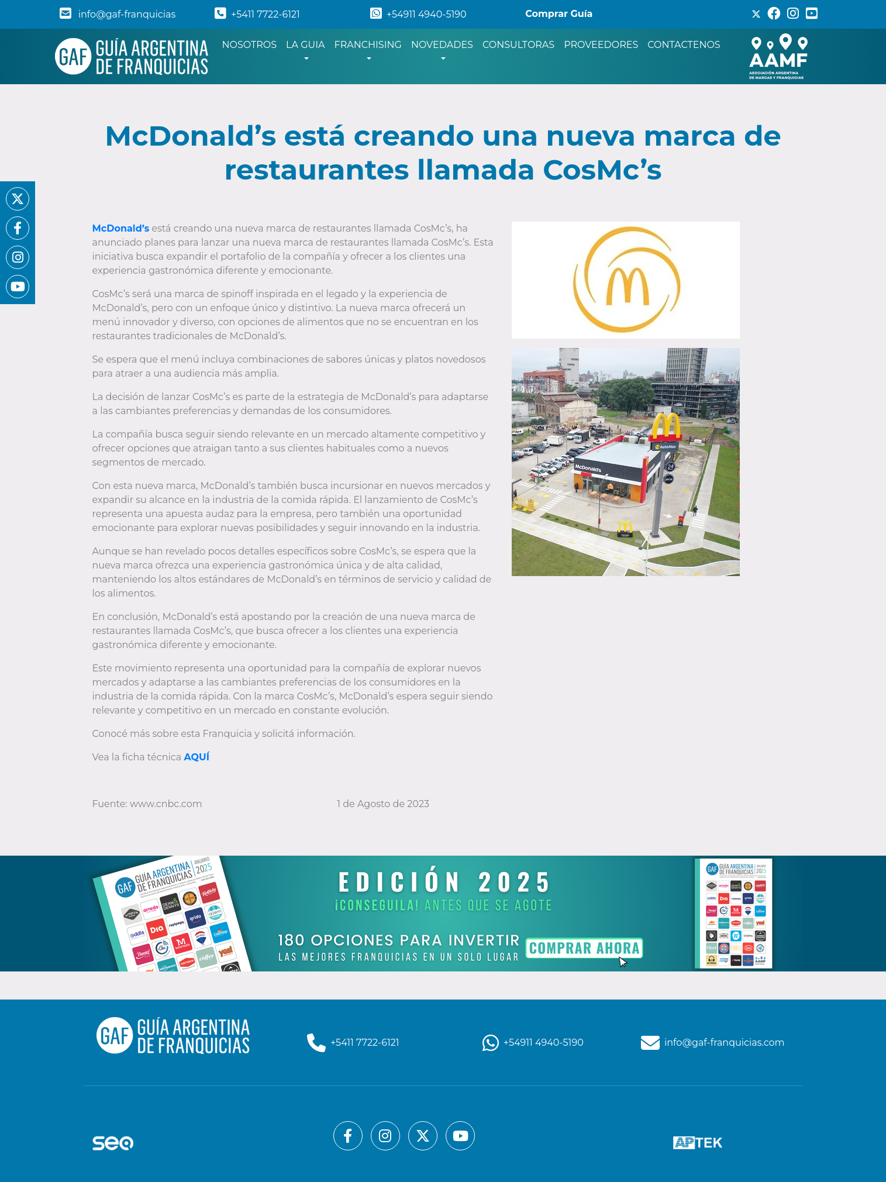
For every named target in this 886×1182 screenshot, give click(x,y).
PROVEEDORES (601, 44)
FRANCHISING (368, 44)
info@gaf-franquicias (118, 14)
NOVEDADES (442, 44)
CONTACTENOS (683, 44)
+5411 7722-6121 (257, 14)
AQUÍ (196, 757)
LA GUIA (305, 44)
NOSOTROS (252, 43)
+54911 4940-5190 (418, 14)
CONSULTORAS (518, 44)
